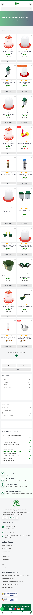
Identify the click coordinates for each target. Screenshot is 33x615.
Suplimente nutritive (8, 460)
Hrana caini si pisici (8, 449)
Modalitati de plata (6, 548)
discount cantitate (22, 65)
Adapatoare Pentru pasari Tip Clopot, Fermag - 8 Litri (8, 113)
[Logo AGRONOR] (16, 4)
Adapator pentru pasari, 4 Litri (24, 83)
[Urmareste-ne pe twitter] (6, 517)
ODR (3, 564)
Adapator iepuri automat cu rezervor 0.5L (25, 211)
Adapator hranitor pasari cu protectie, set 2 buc (25, 276)
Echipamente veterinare (9, 442)
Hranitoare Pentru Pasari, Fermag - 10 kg (8, 52)
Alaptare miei (7, 410)
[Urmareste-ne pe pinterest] (17, 517)
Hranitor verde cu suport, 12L (8, 276)
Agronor (14, 606)
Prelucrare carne (7, 458)
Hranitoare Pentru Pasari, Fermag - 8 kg (8, 144)
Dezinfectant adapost (9, 440)
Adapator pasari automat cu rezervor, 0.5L (8, 83)
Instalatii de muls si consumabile (11, 456)
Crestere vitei (6, 437)
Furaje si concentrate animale (11, 444)
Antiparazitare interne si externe (12, 435)
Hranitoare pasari (8, 413)
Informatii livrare (6, 551)
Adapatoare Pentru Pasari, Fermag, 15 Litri (8, 210)
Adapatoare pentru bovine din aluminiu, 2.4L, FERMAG (24, 338)
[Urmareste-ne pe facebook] (3, 517)
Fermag (6, 382)
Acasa (6, 21)
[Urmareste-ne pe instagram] (13, 517)
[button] (2, 4)
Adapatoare (7, 408)
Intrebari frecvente (7, 545)
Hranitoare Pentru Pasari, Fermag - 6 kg (8, 307)
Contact (4, 567)
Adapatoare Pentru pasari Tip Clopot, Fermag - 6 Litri (25, 52)
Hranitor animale (8, 415)
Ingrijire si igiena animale (9, 453)
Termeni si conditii (6, 553)
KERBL (5, 384)
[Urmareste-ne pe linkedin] (10, 517)
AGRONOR (6, 379)
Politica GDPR (5, 559)
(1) (11, 49)
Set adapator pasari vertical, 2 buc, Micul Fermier (8, 246)
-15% (19, 320)
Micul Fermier (7, 387)
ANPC (3, 562)
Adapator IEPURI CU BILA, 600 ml (8, 338)
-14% (19, 127)
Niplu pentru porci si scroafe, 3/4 (25, 175)
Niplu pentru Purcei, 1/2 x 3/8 (8, 174)
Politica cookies (6, 556)
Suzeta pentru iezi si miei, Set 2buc (24, 144)
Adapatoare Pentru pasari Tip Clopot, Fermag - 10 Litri (25, 246)
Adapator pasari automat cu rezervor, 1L (25, 113)
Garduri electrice (7, 446)
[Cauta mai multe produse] (30, 4)
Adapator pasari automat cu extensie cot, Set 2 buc (25, 307)
